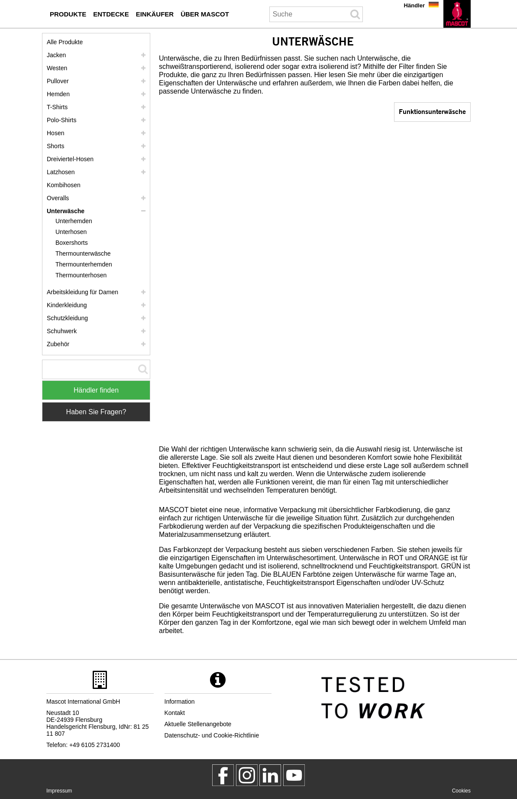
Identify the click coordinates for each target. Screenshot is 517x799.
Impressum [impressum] (59, 791)
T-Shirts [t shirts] (57, 107)
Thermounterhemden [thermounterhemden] (83, 264)
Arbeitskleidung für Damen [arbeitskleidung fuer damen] (82, 292)
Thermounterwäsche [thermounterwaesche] (83, 253)
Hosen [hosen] (55, 133)
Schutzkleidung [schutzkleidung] (67, 318)
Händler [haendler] (414, 5)
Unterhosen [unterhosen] (71, 231)
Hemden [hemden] (58, 94)
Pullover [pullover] (58, 81)
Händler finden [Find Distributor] (96, 390)
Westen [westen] (57, 68)
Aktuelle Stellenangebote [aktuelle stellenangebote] (198, 724)
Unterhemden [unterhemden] (73, 221)
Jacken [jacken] (56, 55)
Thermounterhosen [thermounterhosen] (81, 275)
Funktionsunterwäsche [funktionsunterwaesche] (432, 111)
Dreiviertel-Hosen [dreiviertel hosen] (70, 159)
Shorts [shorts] (55, 146)
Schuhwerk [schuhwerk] (62, 331)
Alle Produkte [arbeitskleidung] (65, 42)
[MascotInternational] (294, 775)
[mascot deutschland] (270, 775)
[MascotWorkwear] (223, 775)
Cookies (461, 791)
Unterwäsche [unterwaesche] (65, 211)
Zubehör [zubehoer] (58, 344)
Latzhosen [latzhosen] (61, 172)
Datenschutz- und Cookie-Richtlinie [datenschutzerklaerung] (212, 735)
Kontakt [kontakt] (175, 712)
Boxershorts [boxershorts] (71, 242)
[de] (457, 14)
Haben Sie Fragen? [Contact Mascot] (96, 412)
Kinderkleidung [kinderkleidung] (67, 305)
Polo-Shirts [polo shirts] (61, 120)
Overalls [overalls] (58, 198)
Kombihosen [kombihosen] (64, 185)
